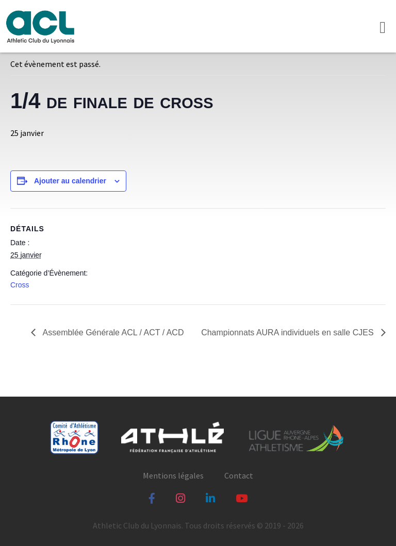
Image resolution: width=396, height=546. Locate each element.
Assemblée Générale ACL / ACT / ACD (112, 332)
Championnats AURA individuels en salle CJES (288, 332)
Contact (238, 475)
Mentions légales (173, 475)
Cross (19, 285)
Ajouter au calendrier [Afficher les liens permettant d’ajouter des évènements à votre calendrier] (70, 181)
